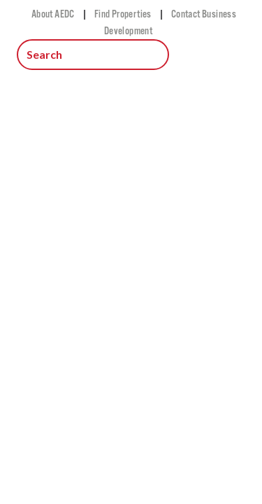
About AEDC (53, 14)
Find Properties (123, 14)
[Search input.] (93, 54)
